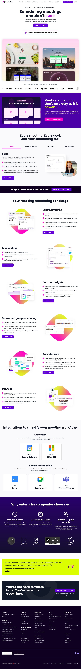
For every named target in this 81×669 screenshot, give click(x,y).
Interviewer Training (7, 631)
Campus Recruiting (39, 642)
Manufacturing (38, 622)
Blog (66, 616)
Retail (36, 627)
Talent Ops (51, 620)
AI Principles (76, 662)
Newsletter (67, 627)
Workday (23, 642)
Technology (38, 629)
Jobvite (23, 633)
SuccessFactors (25, 640)
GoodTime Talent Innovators (72, 625)
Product (21, 1)
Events (66, 622)
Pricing (57, 1)
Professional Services (40, 625)
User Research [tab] (69, 146)
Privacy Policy (45, 662)
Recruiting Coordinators (55, 616)
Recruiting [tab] (50, 146)
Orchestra (23, 614)
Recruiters (51, 614)
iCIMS (22, 631)
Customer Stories (69, 618)
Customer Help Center (70, 629)
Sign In (75, 1)
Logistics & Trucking (39, 620)
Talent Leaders (52, 618)
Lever (22, 635)
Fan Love (67, 620)
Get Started (67, 1)
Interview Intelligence (7, 633)
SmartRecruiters (25, 638)
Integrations (24, 618)
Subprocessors (69, 662)
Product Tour (52, 626)
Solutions (27, 1)
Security (23, 620)
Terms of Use (53, 662)
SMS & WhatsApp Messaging (9, 638)
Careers (67, 638)
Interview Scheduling (7, 635)
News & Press (68, 640)
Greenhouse (24, 629)
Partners (67, 642)
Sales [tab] (11, 146)
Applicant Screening (7, 622)
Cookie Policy (60, 662)
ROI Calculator (52, 629)
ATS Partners (36, 1)
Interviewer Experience (8, 629)
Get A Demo (7, 652)
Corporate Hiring (39, 638)
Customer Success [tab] (31, 146)
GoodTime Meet (25, 622)
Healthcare (37, 616)
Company (50, 1)
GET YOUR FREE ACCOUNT (65, 590)
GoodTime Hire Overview (8, 614)
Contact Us (21, 652)
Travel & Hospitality (39, 631)
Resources (43, 1)
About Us (67, 635)
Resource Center (69, 614)
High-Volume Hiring (39, 640)
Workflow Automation (7, 640)
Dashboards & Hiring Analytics (9, 626)
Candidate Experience (7, 624)
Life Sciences (38, 618)
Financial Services (39, 614)
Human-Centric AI (25, 616)
